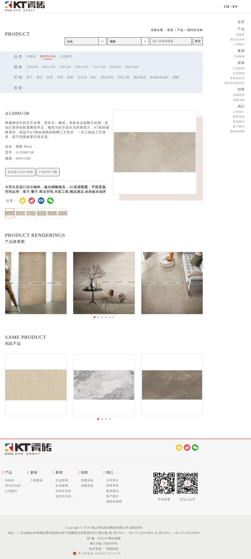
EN (234, 6)
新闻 (241, 62)
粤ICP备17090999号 (104, 543)
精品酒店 (140, 77)
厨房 (70, 77)
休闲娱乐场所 (159, 77)
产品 (241, 29)
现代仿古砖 (237, 39)
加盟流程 (239, 98)
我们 (241, 105)
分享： (11, 200)
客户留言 (239, 124)
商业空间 (107, 77)
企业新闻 (239, 72)
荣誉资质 (239, 115)
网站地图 (114, 538)
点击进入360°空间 (20, 172)
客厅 (30, 77)
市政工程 (123, 77)
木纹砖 (240, 34)
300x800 (32, 66)
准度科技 (112, 548)
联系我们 (239, 119)
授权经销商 (237, 129)
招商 (241, 88)
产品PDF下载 (48, 172)
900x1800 (131, 66)
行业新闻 (239, 67)
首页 (241, 22)
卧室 (50, 77)
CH (226, 6)
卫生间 (82, 77)
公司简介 (239, 110)
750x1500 (99, 66)
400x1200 (49, 66)
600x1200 (81, 66)
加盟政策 (239, 93)
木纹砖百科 (237, 77)
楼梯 (176, 77)
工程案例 (239, 55)
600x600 (65, 66)
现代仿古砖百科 (234, 82)
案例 (241, 50)
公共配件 (239, 43)
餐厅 (40, 77)
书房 (60, 77)
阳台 (94, 77)
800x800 (115, 66)
